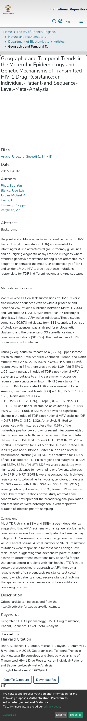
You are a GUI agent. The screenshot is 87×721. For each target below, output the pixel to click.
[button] (60, 21)
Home (7, 32)
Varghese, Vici (11, 210)
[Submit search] (54, 21)
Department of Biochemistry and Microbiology (28, 41)
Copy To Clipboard (16, 680)
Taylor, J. (6, 200)
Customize (9, 715)
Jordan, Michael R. (13, 195)
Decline (61, 715)
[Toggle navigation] (81, 21)
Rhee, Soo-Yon (11, 185)
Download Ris (46, 680)
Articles (59, 41)
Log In (69, 21)
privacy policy (52, 707)
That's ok (76, 715)
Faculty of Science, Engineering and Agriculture (37, 32)
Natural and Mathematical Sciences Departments (28, 37)
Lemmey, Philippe (13, 205)
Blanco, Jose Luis (13, 190)
